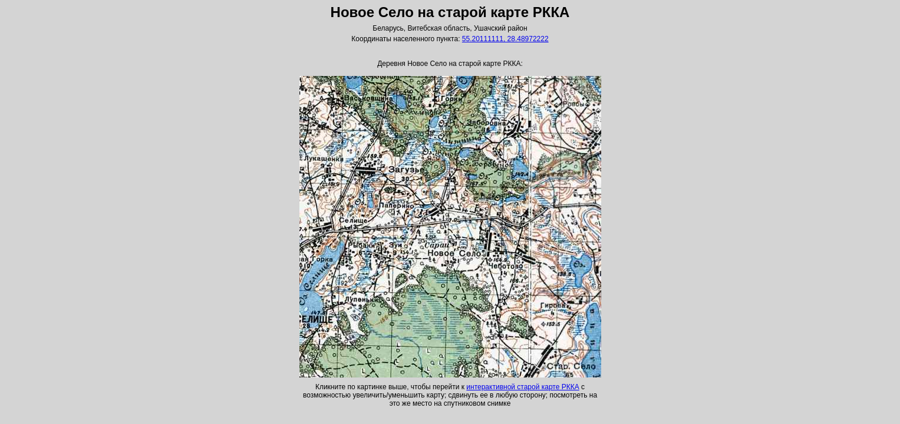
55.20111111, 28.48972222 (505, 39)
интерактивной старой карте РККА (522, 387)
